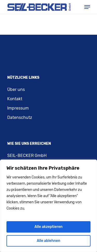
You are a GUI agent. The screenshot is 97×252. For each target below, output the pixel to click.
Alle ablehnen (48, 241)
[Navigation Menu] (87, 7)
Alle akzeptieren (48, 227)
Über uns (16, 89)
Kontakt (14, 98)
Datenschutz (19, 117)
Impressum (18, 108)
